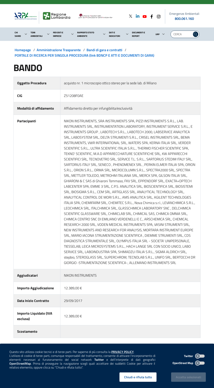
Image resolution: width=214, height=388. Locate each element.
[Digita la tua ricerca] (182, 34)
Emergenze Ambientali (184, 13)
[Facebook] (150, 16)
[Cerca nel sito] (195, 34)
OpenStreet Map (188, 363)
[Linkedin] (136, 16)
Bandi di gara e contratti (104, 50)
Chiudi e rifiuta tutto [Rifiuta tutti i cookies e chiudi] (138, 377)
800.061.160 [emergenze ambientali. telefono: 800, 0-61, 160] (184, 18)
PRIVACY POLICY (122, 351)
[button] (26, 34)
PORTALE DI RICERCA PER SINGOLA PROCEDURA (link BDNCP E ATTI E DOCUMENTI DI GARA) (84, 55)
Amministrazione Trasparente (59, 50)
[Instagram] (157, 16)
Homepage (23, 50)
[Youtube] (143, 16)
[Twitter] (130, 16)
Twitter (194, 356)
